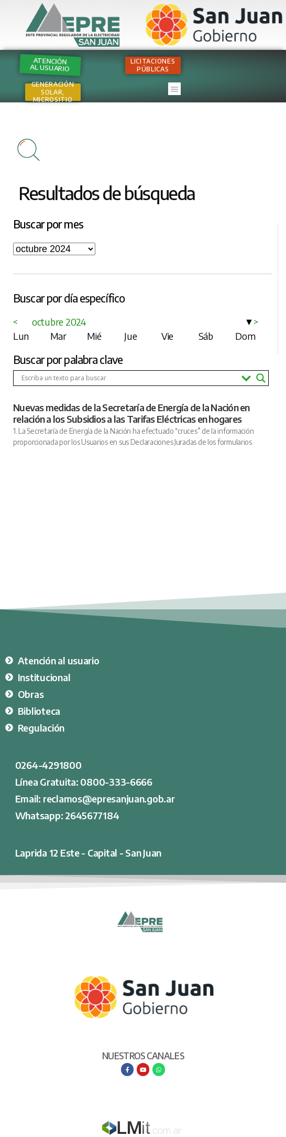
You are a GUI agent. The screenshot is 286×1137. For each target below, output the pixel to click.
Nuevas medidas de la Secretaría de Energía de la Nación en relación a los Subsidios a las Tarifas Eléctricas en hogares (131, 413)
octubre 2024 (59, 322)
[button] (174, 88)
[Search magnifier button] (261, 378)
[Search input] (128, 378)
